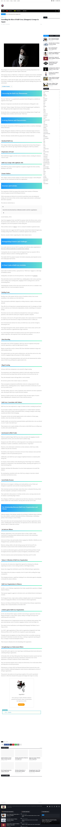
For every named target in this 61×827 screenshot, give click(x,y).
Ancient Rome (51, 157)
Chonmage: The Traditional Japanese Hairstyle (54, 73)
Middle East (51, 95)
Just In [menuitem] (10, 10)
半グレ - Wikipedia (8, 712)
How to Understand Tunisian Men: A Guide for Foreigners (54, 39)
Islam (51, 150)
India (51, 139)
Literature (51, 176)
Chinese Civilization (51, 159)
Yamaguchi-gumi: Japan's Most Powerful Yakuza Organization (34, 771)
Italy (51, 170)
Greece (51, 118)
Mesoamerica (51, 129)
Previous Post (4, 802)
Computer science (51, 148)
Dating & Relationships (51, 133)
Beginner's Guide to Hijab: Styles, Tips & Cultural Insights (31, 824)
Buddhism (51, 127)
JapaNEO (18, 0)
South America (51, 130)
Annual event (51, 115)
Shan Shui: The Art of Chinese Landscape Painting (54, 44)
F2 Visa (51, 112)
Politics (51, 101)
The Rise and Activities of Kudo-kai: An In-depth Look (21, 758)
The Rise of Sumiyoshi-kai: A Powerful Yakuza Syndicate (20, 771)
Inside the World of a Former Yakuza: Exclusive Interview (6, 758)
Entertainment (51, 136)
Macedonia (51, 177)
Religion (51, 94)
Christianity (51, 117)
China (51, 123)
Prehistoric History (51, 151)
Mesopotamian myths (51, 120)
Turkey (51, 147)
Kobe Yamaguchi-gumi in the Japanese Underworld (6, 771)
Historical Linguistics (51, 168)
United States (51, 124)
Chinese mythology (51, 161)
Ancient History (51, 154)
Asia (51, 107)
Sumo (51, 144)
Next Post (40, 802)
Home (2, 0)
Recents (51, 35)
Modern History (51, 180)
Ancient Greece (51, 114)
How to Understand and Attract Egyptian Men (13, 14)
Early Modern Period (51, 162)
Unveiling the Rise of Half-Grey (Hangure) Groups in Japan (54, 69)
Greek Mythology (51, 138)
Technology (51, 100)
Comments (57, 35)
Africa (51, 121)
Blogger (51, 111)
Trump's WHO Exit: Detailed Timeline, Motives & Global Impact (54, 78)
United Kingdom (51, 183)
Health (51, 165)
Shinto (51, 103)
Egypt (51, 135)
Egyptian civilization (51, 164)
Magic (51, 141)
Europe (51, 109)
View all (41, 747)
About (4, 0)
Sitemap (11, 0)
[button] (7, 87)
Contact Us (7, 0)
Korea (51, 174)
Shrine (51, 153)
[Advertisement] (40, 5)
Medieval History (51, 179)
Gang (5, 17)
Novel (51, 182)
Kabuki (51, 173)
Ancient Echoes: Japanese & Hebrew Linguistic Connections (54, 58)
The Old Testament (51, 91)
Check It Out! (21, 704)
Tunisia (51, 145)
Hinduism (51, 106)
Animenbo (14, 0)
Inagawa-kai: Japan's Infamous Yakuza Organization (34, 758)
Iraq (51, 97)
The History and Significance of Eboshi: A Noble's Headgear (54, 53)
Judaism (51, 171)
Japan (7, 741)
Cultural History (51, 132)
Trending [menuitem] (18, 10)
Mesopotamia (51, 98)
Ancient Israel (51, 156)
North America (51, 126)
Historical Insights (51, 167)
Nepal (51, 142)
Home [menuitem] (3, 10)
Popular (46, 35)
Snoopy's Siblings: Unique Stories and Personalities (53, 84)
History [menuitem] (24, 10)
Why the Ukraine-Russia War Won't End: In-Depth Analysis (30, 820)
